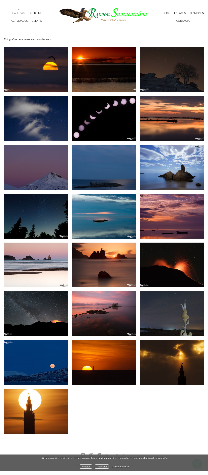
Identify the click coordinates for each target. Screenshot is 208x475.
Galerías (18, 13)
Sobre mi (35, 13)
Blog (166, 13)
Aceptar (86, 466)
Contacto (183, 20)
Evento (37, 20)
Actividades (19, 20)
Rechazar (102, 466)
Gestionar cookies (120, 466)
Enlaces (180, 13)
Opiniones (197, 13)
